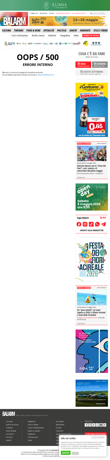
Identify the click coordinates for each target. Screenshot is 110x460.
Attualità (10, 434)
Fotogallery (65, 35)
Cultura (9, 421)
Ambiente (31, 421)
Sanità (8, 440)
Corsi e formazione (20, 35)
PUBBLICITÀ (34, 13)
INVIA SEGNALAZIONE (63, 13)
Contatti (59, 431)
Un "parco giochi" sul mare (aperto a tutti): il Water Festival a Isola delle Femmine (91, 312)
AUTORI (51, 13)
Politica (9, 437)
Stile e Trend (33, 425)
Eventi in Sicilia (12, 425)
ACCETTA (65, 452)
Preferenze (75, 453)
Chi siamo (60, 421)
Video (76, 35)
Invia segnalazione (64, 434)
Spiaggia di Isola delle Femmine (87, 318)
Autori (58, 428)
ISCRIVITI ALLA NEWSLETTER (91, 230)
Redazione (82, 177)
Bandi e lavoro (38, 35)
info (95, 442)
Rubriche (52, 35)
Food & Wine (11, 431)
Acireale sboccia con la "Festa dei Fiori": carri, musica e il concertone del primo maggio (91, 168)
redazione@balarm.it (45, 75)
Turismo (9, 428)
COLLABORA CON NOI (79, 13)
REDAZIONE (43, 13)
